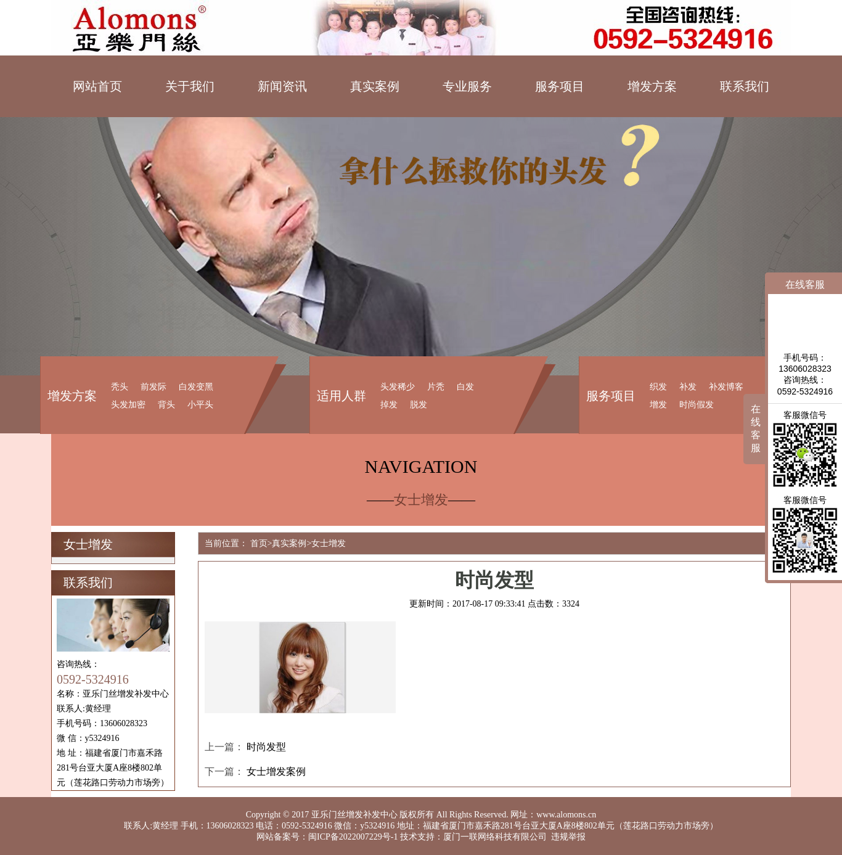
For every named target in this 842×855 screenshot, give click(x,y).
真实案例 (374, 86)
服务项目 (559, 86)
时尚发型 (266, 747)
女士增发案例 (276, 771)
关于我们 (190, 86)
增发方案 (652, 86)
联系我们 (744, 86)
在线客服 (756, 428)
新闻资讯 (282, 86)
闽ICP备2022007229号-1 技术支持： (375, 836)
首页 (259, 543)
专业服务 (467, 86)
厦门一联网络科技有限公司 (495, 836)
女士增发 (328, 543)
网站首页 (97, 86)
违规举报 (568, 836)
